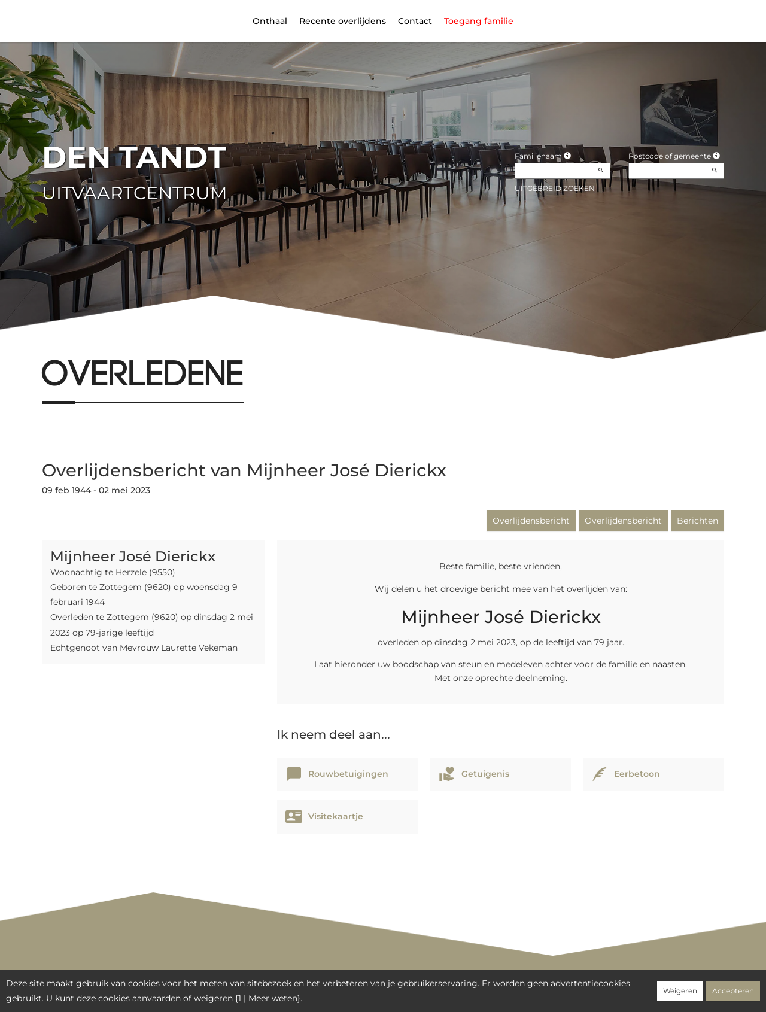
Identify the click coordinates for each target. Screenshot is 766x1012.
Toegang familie (478, 21)
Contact (415, 21)
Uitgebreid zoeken (555, 188)
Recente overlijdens (342, 21)
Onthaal (270, 21)
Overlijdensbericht (531, 520)
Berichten (697, 520)
